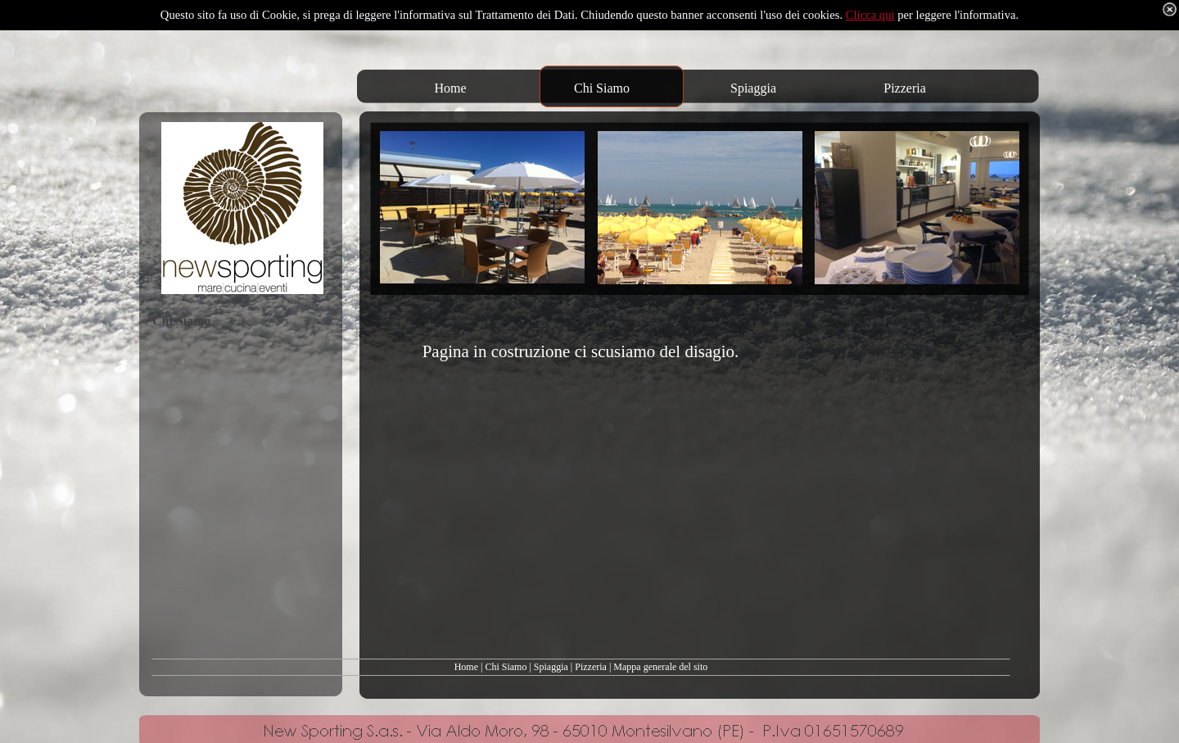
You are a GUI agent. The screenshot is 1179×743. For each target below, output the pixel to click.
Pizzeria (591, 667)
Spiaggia (551, 667)
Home (466, 667)
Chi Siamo (505, 667)
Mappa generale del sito (660, 667)
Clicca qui (870, 14)
